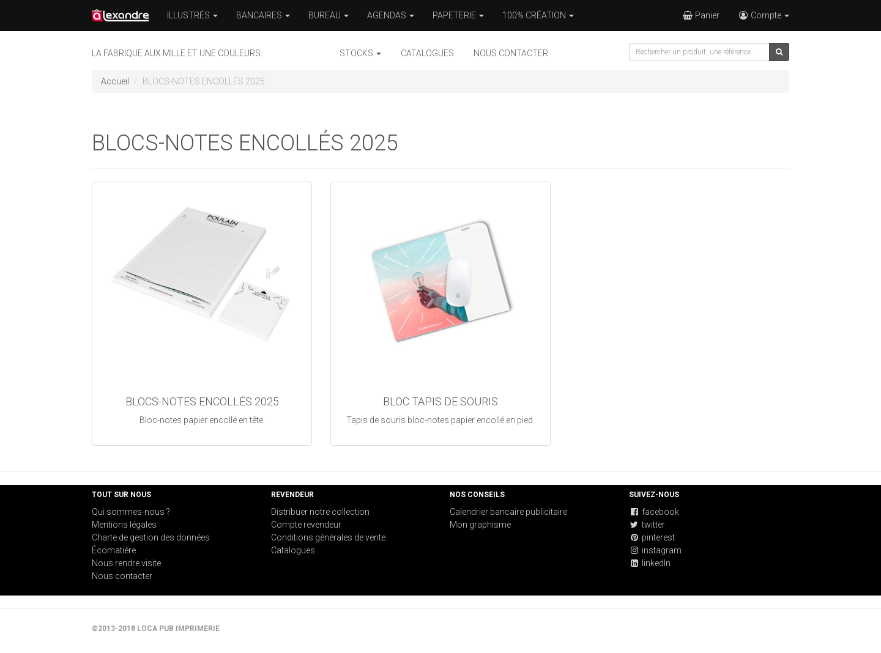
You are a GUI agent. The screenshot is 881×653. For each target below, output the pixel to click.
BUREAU (328, 15)
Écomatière (114, 550)
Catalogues (427, 53)
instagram (655, 550)
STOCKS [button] (360, 53)
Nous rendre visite (126, 563)
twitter (647, 524)
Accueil (115, 81)
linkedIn (650, 563)
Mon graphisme (480, 524)
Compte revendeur (306, 524)
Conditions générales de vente (328, 537)
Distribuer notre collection (320, 512)
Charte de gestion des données (151, 537)
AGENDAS (390, 15)
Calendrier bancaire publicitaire (508, 512)
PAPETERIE (458, 15)
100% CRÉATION (538, 15)
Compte (763, 15)
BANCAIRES (263, 15)
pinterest (652, 537)
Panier (700, 15)
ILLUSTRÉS (192, 15)
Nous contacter (511, 53)
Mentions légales (124, 524)
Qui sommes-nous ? (131, 512)
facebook (654, 512)
